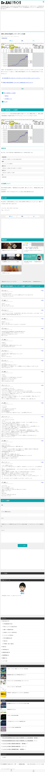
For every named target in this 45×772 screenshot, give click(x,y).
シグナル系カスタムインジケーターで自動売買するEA (16, 721)
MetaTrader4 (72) (5, 620)
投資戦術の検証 (4, 38)
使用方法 (6, 95)
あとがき (6, 101)
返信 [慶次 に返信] (42, 300)
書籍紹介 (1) (4, 658)
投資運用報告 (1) (5, 655)
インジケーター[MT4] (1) (8, 635)
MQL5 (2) (4, 646)
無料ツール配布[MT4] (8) (8, 629)
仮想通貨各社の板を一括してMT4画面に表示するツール (16, 674)
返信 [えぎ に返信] (42, 290)
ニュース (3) (4, 660)
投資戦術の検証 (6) (6, 652)
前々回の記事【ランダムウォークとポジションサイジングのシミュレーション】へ (21, 78)
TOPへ (34, 771)
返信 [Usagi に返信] (42, 328)
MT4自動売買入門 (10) (8, 623)
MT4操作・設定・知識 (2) (9, 643)
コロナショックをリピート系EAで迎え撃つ (14, 686)
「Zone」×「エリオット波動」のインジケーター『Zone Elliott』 (18, 668)
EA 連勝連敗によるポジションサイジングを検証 (10, 261)
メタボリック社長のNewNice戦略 (12, 715)
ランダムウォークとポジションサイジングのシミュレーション (33, 251)
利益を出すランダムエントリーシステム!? (9, 250)
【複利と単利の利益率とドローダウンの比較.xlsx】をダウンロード (17, 82)
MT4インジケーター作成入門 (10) (10, 626)
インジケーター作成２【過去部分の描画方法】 (11, 743)
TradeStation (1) (5, 649)
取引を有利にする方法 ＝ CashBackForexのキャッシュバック (33, 262)
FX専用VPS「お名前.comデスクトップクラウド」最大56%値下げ (18, 692)
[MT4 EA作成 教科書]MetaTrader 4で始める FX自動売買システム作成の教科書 (17, 737)
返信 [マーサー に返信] (42, 385)
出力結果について (8, 98)
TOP (9, 764)
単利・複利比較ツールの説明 (9, 92)
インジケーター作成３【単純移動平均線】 (14, 727)
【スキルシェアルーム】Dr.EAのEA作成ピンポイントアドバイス (18, 680)
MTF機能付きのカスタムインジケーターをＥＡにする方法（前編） (18, 703)
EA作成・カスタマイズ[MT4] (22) (10, 632)
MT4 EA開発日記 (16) (8, 638)
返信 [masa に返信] (42, 310)
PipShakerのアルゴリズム (11, 709)
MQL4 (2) (5, 640)
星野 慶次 (36, 737)
